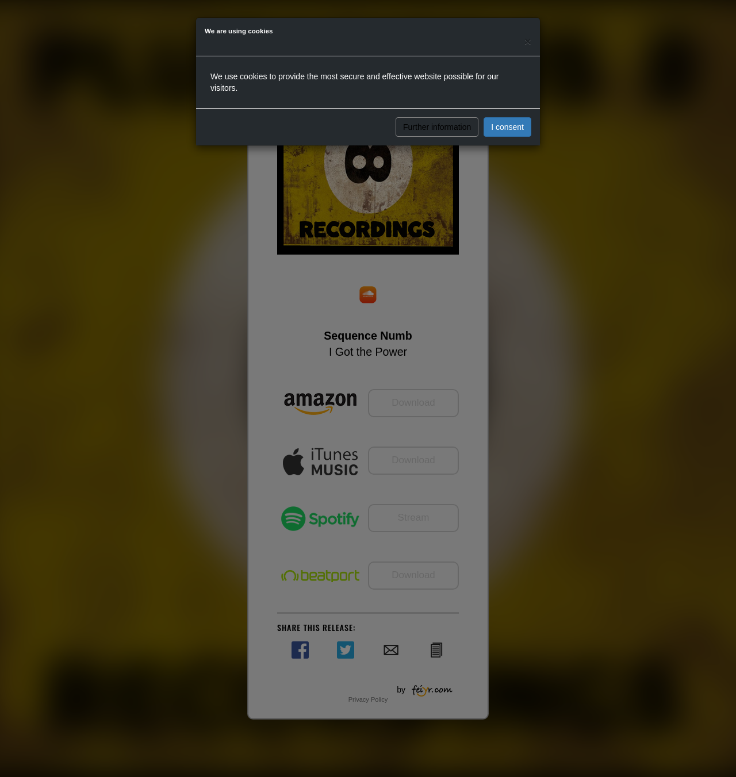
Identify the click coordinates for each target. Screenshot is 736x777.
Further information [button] (437, 127)
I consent (507, 127)
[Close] (527, 41)
